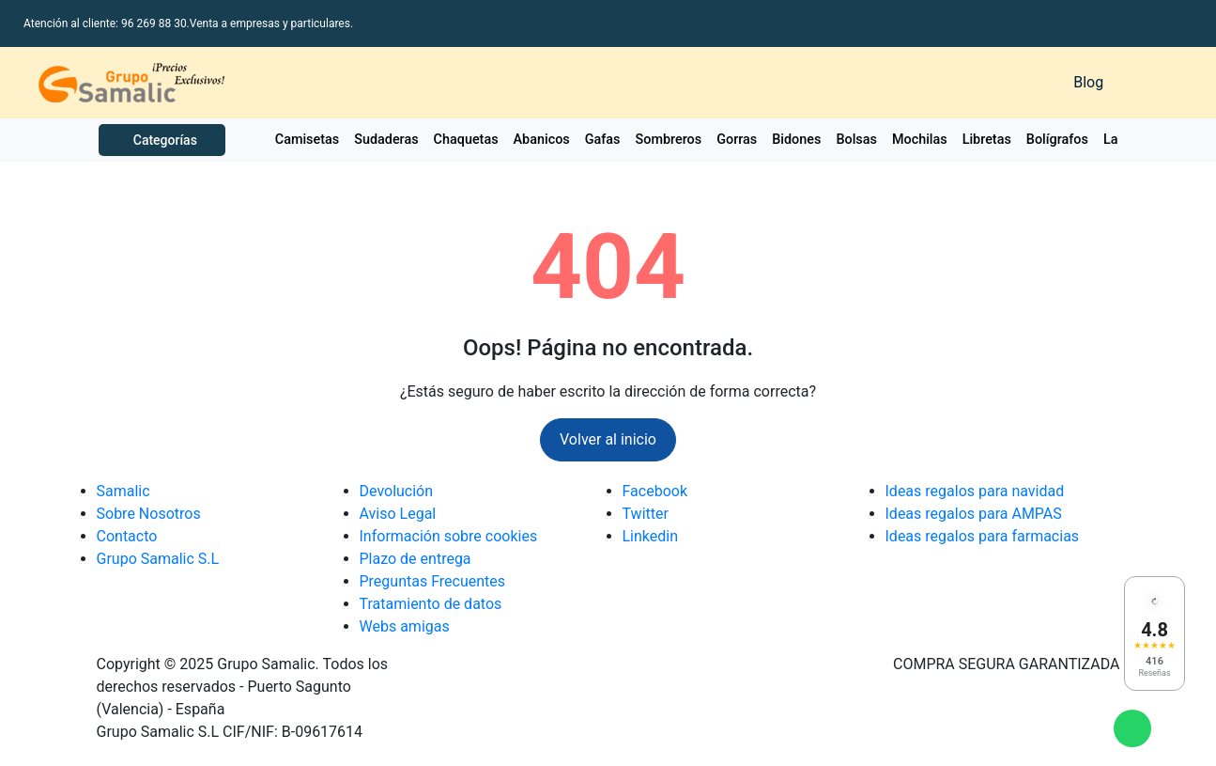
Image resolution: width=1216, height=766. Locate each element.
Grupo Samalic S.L (158, 559)
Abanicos (542, 140)
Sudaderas (386, 140)
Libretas (986, 140)
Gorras (736, 140)
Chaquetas (466, 140)
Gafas (603, 140)
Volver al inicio (608, 439)
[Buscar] (829, 83)
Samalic (123, 491)
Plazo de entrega (415, 559)
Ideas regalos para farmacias (982, 536)
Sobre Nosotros (149, 514)
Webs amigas (405, 626)
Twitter (646, 514)
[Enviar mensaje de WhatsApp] (1132, 728)
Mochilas (919, 140)
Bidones (796, 140)
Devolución (397, 491)
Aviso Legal (398, 514)
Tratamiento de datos (431, 604)
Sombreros (669, 140)
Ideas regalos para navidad (975, 491)
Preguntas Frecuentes (433, 581)
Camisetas (307, 140)
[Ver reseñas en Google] (1154, 633)
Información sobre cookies (449, 536)
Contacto (127, 536)
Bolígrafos (1057, 140)
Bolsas (856, 140)
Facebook (655, 491)
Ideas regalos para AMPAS (973, 514)
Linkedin (651, 536)
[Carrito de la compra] (1154, 83)
